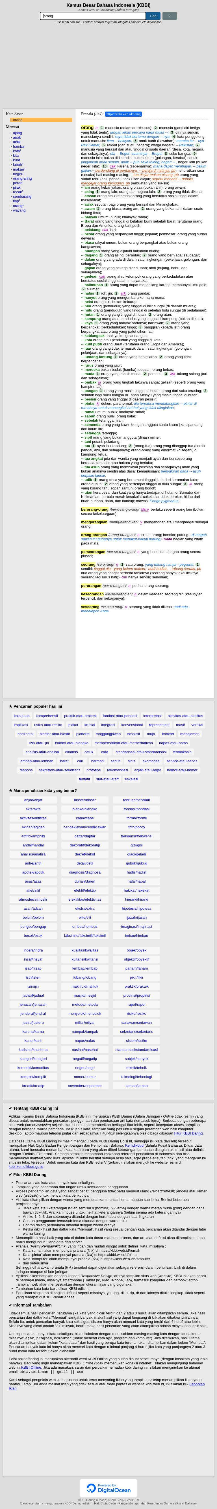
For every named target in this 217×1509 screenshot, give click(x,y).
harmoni (98, 761)
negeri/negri (85, 1068)
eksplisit (133, 734)
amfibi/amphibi (33, 836)
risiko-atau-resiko (48, 725)
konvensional (132, 725)
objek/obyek (136, 950)
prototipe (93, 770)
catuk (88, 752)
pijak (17, 187)
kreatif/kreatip (33, 1086)
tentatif (84, 779)
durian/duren (85, 881)
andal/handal (33, 845)
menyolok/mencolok (85, 1013)
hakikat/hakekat (136, 890)
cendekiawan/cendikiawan (85, 827)
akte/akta (33, 809)
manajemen (189, 734)
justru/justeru (33, 1022)
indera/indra (33, 950)
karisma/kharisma (33, 1050)
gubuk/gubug (136, 863)
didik (17, 142)
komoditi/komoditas (33, 1068)
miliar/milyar (85, 1022)
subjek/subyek (136, 1059)
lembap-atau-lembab (36, 761)
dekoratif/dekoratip (85, 845)
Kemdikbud (134, 1145)
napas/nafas (85, 1040)
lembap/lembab (84, 968)
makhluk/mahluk (85, 986)
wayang (19, 210)
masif (180, 725)
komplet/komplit (33, 1077)
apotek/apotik (33, 872)
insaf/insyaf (33, 959)
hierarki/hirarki (136, 899)
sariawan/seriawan (136, 1022)
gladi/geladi (136, 854)
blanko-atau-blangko (71, 743)
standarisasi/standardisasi (137, 1050)
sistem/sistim (136, 1040)
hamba (18, 146)
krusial (89, 725)
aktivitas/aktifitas (33, 818)
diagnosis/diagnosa (85, 872)
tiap (16, 201)
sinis (131, 761)
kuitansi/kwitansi (85, 959)
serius (116, 761)
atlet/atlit (33, 890)
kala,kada (22, 716)
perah (17, 183)
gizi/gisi (137, 845)
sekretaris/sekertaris (136, 1031)
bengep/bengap (33, 926)
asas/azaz (33, 881)
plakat (73, 725)
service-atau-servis (181, 761)
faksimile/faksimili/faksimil (85, 935)
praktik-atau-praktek (80, 716)
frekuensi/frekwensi (136, 836)
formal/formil (137, 818)
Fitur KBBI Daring (188, 1133)
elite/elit (85, 917)
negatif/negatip (85, 1059)
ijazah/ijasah (137, 917)
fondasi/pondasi (136, 809)
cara (104, 752)
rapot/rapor (137, 1004)
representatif (159, 725)
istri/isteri (33, 977)
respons (25, 770)
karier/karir (33, 1040)
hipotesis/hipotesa (136, 908)
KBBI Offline (31, 1368)
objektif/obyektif (136, 959)
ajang (17, 133)
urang (18, 206)
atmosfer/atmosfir (33, 899)
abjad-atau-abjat (147, 770)
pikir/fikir (137, 977)
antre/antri (33, 863)
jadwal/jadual (33, 995)
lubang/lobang (85, 977)
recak (18, 192)
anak (17, 137)
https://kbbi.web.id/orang (124, 114)
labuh (18, 164)
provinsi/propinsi (136, 995)
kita (16, 155)
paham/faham (136, 968)
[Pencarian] (93, 16)
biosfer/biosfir (85, 800)
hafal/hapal (137, 881)
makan (19, 169)
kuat (16, 160)
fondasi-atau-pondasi (120, 716)
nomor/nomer (85, 1077)
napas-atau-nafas (173, 743)
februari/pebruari (136, 800)
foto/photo (137, 827)
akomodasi (151, 761)
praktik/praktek (137, 986)
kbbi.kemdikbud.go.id (26, 1166)
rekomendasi (117, 770)
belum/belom (33, 917)
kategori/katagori (33, 1059)
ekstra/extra (85, 908)
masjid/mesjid (85, 995)
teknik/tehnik (136, 1068)
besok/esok (33, 935)
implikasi (21, 725)
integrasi (108, 725)
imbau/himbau (136, 935)
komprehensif (47, 716)
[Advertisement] (108, 66)
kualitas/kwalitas (85, 950)
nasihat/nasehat (85, 1050)
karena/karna (33, 1031)
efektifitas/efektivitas (84, 899)
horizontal (25, 734)
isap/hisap (33, 968)
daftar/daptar (85, 836)
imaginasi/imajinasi (136, 926)
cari (80, 761)
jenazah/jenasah (33, 1004)
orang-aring (22, 178)
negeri (18, 174)
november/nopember (85, 1086)
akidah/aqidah (33, 827)
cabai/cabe (85, 818)
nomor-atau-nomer (182, 770)
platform (83, 734)
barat (64, 761)
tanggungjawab (108, 734)
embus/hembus (84, 926)
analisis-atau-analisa (42, 752)
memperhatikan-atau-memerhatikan (124, 743)
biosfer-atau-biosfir (55, 734)
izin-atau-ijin (39, 743)
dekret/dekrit (85, 854)
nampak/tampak (85, 1031)
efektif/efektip (85, 890)
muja (151, 734)
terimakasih (182, 752)
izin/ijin (33, 986)
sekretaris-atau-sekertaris (59, 770)
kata (17, 151)
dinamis (71, 752)
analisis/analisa (33, 854)
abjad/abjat (33, 800)
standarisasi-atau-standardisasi (141, 752)
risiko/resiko (136, 1013)
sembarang (22, 196)
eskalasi (131, 779)
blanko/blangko (85, 809)
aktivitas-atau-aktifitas (185, 716)
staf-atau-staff (107, 779)
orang (17, 120)
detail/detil (85, 863)
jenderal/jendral (33, 1013)
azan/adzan (33, 908)
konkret (168, 734)
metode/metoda (84, 1004)
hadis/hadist (136, 872)
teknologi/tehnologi (136, 1077)
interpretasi (152, 716)
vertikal (197, 725)
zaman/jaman (136, 1086)
